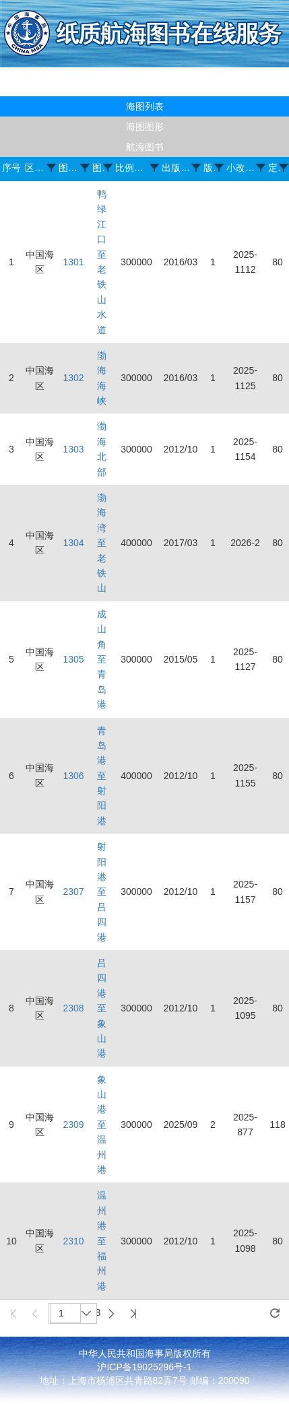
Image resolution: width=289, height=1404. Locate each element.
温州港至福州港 (101, 1240)
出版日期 (177, 167)
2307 (73, 891)
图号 (70, 167)
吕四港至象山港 (101, 1008)
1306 (73, 775)
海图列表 (145, 106)
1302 (73, 377)
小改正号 (241, 167)
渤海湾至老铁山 (101, 542)
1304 (73, 542)
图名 (98, 167)
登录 (276, 89)
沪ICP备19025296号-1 (144, 1367)
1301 (73, 262)
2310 (73, 1241)
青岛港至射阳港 (101, 775)
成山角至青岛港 (101, 659)
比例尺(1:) (133, 167)
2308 (73, 1008)
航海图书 (145, 146)
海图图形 (145, 126)
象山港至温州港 (101, 1124)
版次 (209, 167)
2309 (73, 1124)
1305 (73, 659)
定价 (274, 167)
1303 (73, 449)
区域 (36, 167)
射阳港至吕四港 (101, 891)
